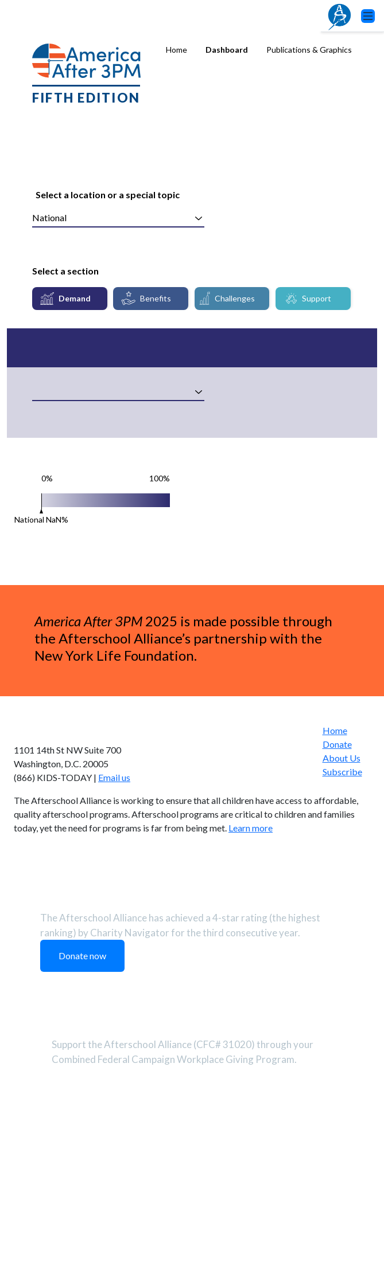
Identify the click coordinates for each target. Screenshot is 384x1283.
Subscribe (342, 974)
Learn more (250, 1031)
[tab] (69, 298)
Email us (114, 980)
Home (176, 49)
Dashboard (226, 49)
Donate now (82, 1158)
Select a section (65, 270)
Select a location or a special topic (108, 194)
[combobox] (118, 218)
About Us (341, 960)
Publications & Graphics (309, 49)
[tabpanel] (192, 535)
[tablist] (192, 298)
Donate (337, 946)
